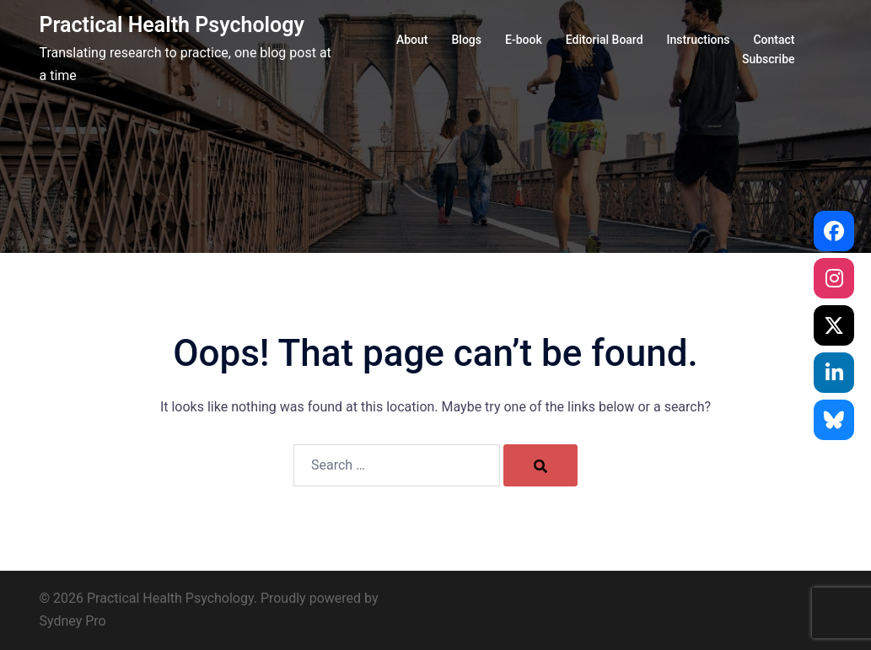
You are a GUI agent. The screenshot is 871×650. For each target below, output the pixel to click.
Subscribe (768, 59)
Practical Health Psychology (172, 25)
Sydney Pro (73, 621)
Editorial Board (604, 39)
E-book (523, 39)
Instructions (698, 39)
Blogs (467, 39)
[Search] (540, 465)
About (412, 39)
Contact (773, 39)
